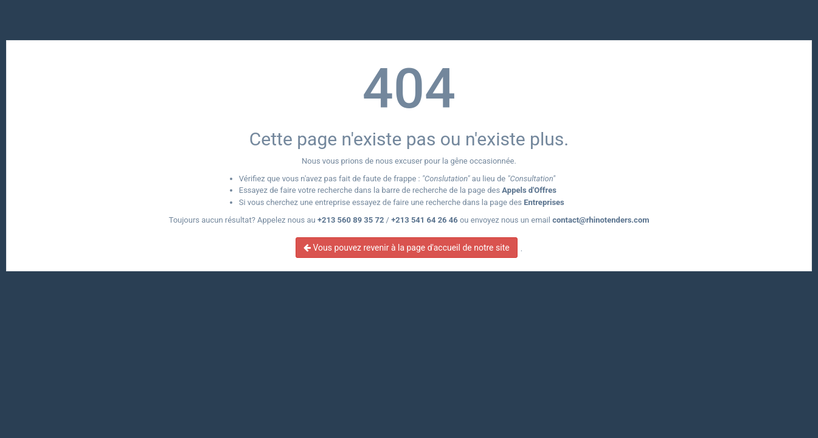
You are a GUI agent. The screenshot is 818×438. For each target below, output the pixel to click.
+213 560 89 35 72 (350, 219)
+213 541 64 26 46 (424, 219)
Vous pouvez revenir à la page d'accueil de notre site (406, 247)
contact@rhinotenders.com (600, 219)
